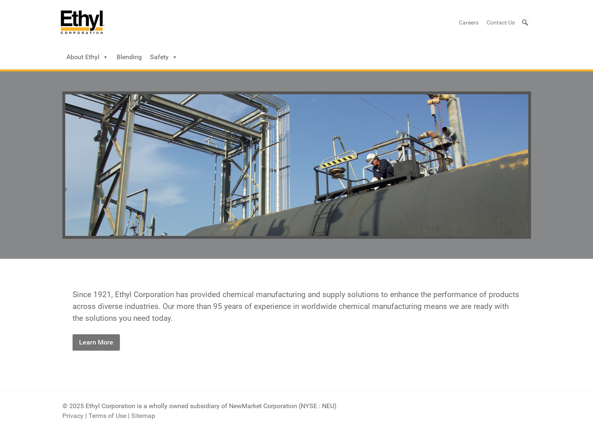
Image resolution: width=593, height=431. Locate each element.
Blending (129, 57)
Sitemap (143, 416)
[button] (525, 22)
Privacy (73, 416)
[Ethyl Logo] (82, 22)
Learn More (96, 342)
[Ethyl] (296, 165)
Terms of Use (107, 416)
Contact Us (501, 22)
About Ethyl (87, 57)
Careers (468, 22)
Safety (164, 57)
